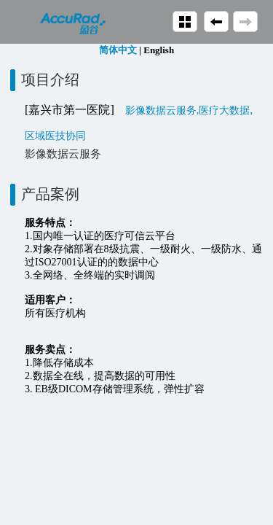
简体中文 (118, 49)
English (158, 49)
